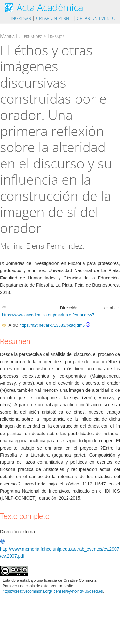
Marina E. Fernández (21, 35)
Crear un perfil (54, 18)
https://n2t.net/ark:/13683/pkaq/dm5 (52, 325)
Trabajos (55, 35)
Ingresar (21, 18)
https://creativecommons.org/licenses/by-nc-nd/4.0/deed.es (53, 591)
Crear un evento (96, 18)
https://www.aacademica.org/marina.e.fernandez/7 (48, 315)
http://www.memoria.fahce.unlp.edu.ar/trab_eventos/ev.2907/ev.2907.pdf (59, 549)
